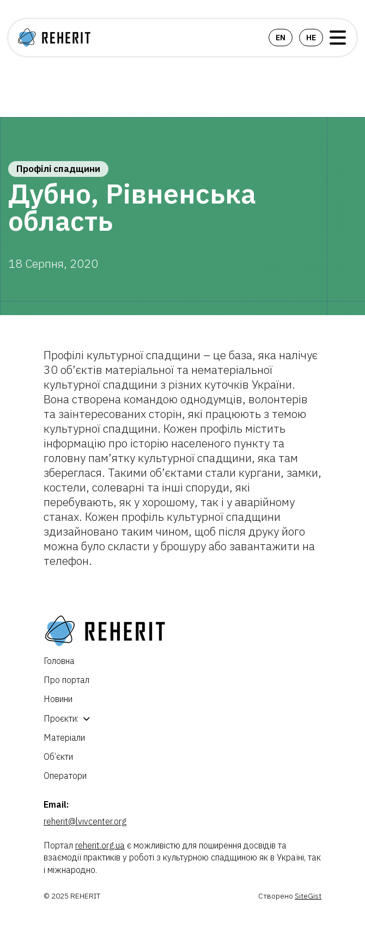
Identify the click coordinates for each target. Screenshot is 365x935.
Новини (58, 698)
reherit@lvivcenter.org (85, 821)
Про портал (66, 679)
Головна (59, 660)
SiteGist (308, 896)
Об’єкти (58, 756)
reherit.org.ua (100, 845)
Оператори (65, 775)
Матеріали (64, 737)
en (280, 37)
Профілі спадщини (58, 169)
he (311, 37)
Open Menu (338, 37)
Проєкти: (61, 718)
